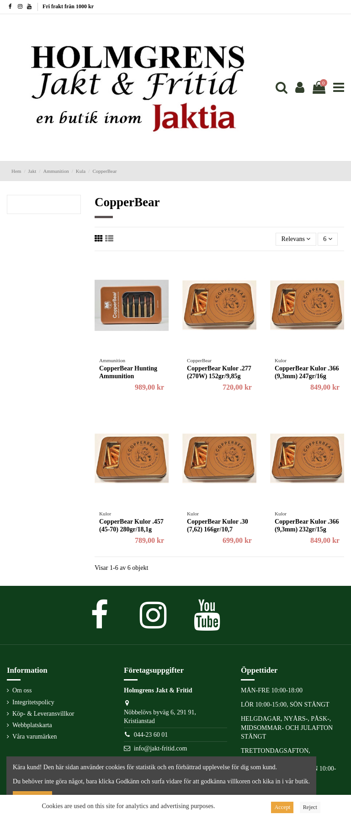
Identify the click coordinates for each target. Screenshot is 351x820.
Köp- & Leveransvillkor (43, 713)
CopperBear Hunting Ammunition (128, 372)
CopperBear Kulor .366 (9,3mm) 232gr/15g (307, 525)
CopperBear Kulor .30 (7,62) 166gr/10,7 (217, 525)
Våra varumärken (34, 736)
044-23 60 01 (151, 734)
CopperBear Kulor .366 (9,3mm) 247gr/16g (307, 372)
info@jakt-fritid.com (160, 748)
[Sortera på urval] (296, 239)
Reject (310, 807)
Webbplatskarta (32, 725)
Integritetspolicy (33, 702)
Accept (282, 807)
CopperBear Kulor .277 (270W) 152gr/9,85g (219, 372)
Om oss (22, 690)
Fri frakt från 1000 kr (68, 6)
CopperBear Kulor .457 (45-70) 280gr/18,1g (131, 525)
